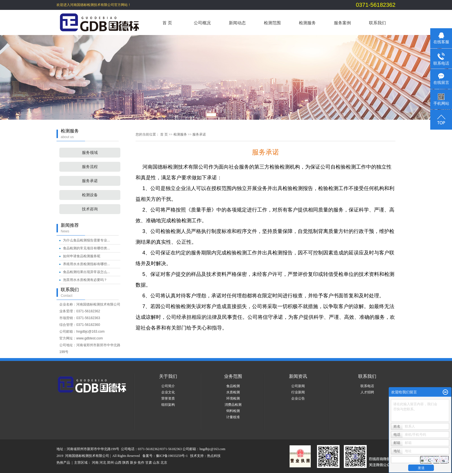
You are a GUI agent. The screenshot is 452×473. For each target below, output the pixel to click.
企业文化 (168, 392)
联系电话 (367, 386)
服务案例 (342, 22)
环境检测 (233, 398)
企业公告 (298, 398)
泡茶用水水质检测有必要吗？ (85, 280)
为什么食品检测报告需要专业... (86, 240)
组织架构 (168, 405)
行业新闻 (298, 392)
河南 (95, 463)
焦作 (141, 463)
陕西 (125, 463)
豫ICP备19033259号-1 (172, 456)
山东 (156, 463)
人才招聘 (367, 392)
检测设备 (90, 195)
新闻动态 (237, 22)
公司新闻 (298, 386)
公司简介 (168, 386)
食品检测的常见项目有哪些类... (86, 248)
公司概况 (202, 22)
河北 (102, 463)
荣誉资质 (168, 398)
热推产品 (63, 463)
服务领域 (90, 153)
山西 (118, 463)
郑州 (110, 463)
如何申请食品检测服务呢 (81, 256)
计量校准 (233, 417)
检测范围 (272, 22)
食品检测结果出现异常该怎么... (86, 272)
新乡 (133, 463)
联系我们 (377, 22)
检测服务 (307, 22)
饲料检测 (233, 411)
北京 (163, 463)
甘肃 (148, 463)
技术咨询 (90, 209)
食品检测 (233, 386)
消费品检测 (233, 405)
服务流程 (90, 167)
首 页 (167, 22)
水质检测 (233, 392)
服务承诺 (90, 181)
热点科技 (214, 456)
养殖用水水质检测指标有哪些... (86, 264)
